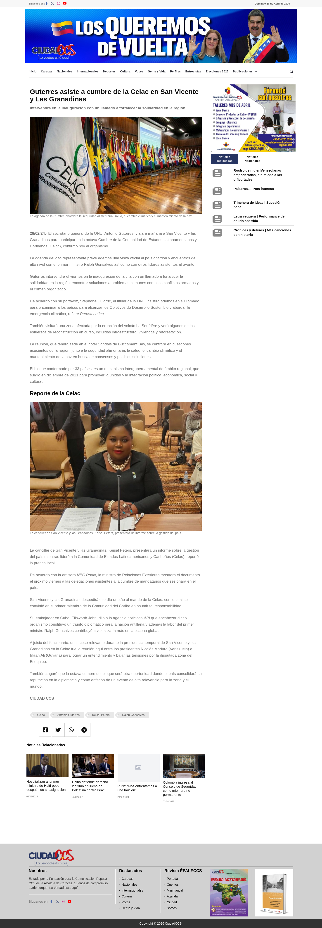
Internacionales (88, 71)
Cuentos (173, 884)
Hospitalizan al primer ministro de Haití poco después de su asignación (46, 786)
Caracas (46, 71)
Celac (41, 715)
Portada (172, 878)
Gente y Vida (157, 71)
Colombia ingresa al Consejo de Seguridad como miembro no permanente (180, 788)
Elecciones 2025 (217, 71)
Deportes (109, 71)
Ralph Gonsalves (133, 715)
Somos (172, 908)
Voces (139, 71)
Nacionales (64, 71)
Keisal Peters (101, 715)
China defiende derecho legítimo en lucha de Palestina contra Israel (90, 786)
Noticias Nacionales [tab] (252, 159)
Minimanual (175, 890)
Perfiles (175, 71)
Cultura (125, 71)
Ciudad (172, 902)
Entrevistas (193, 71)
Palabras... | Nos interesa (254, 189)
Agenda (172, 896)
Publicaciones (243, 71)
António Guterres (68, 715)
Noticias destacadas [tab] (224, 159)
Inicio (32, 71)
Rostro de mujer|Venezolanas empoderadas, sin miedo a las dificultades (258, 174)
